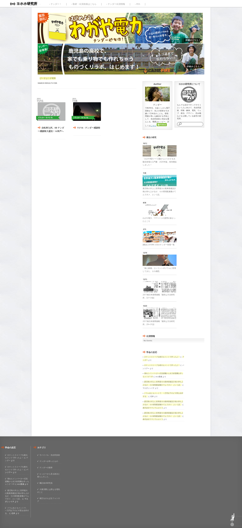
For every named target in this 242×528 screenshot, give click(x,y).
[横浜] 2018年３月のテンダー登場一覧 (159, 244)
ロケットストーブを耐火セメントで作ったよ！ (162, 357)
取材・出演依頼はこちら (84, 3)
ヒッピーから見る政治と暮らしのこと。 (48, 475)
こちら (153, 125)
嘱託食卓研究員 (46, 483)
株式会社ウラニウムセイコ (153, 408)
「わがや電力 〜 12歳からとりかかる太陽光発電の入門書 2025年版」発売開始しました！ (160, 161)
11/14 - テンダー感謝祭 (88, 127)
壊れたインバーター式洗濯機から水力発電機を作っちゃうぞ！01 (17, 481)
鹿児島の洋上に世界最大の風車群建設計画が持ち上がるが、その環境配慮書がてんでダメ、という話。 (159, 191)
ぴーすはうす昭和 (48, 78)
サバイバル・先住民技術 (50, 455)
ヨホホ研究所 (26, 3)
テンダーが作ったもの (49, 461)
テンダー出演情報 (116, 3)
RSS (138, 3)
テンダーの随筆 (46, 467)
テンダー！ (56, 3)
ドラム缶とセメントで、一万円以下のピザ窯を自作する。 (17, 511)
